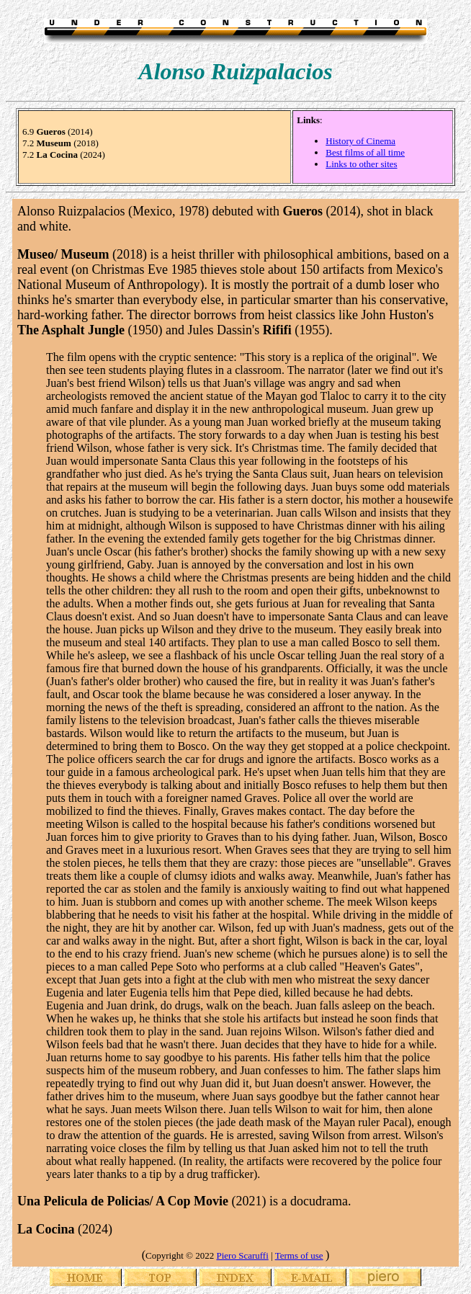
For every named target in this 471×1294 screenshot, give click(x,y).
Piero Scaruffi (242, 1255)
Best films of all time (365, 152)
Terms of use (299, 1255)
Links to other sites (361, 164)
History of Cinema (360, 140)
